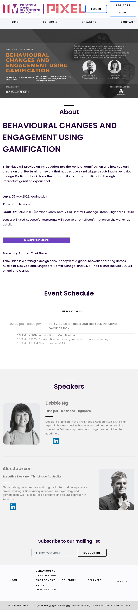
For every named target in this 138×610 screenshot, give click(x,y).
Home (14, 21)
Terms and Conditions (118, 605)
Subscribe (92, 553)
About (69, 111)
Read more (52, 433)
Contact (128, 21)
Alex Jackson (17, 469)
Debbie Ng (56, 403)
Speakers (89, 21)
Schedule (50, 21)
